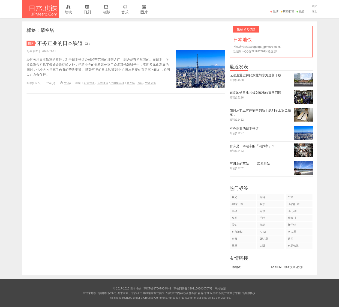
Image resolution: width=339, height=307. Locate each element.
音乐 (125, 9)
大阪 (262, 245)
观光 (234, 197)
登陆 (314, 6)
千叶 (262, 218)
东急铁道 (89, 83)
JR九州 (264, 238)
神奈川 (292, 218)
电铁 (262, 211)
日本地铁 (40, 9)
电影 (106, 9)
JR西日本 (294, 204)
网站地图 (220, 288)
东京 (262, 204)
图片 (144, 9)
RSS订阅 (287, 11)
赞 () (65, 83)
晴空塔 (131, 83)
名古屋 (292, 231)
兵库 (290, 238)
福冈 (234, 218)
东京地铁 (237, 231)
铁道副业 (150, 83)
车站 (290, 197)
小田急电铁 (117, 83)
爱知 (234, 225)
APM (263, 231)
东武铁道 (102, 83)
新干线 (292, 225)
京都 (234, 238)
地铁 (68, 9)
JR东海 (292, 211)
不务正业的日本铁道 (60, 43)
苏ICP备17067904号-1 (157, 288)
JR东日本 (237, 204)
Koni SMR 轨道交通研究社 (287, 267)
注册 (314, 11)
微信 (301, 11)
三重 (234, 245)
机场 (262, 225)
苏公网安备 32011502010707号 (193, 288)
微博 (274, 11)
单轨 (234, 211)
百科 (140, 83)
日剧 (87, 9)
